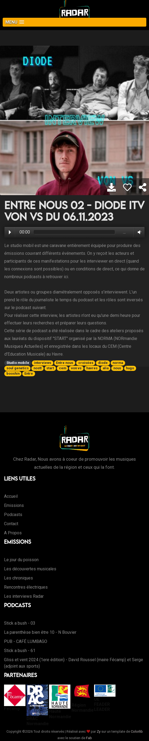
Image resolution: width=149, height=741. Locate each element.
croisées (85, 363)
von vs (76, 368)
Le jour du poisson (21, 559)
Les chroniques (18, 578)
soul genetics (17, 368)
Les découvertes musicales (30, 568)
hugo (130, 368)
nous (117, 368)
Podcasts (13, 514)
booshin (13, 373)
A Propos (13, 532)
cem (62, 368)
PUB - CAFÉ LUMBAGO (25, 641)
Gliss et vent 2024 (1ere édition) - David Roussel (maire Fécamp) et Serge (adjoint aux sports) (73, 663)
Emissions (14, 505)
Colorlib (137, 731)
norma (118, 363)
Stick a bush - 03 (19, 623)
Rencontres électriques (26, 587)
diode (103, 363)
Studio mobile (17, 363)
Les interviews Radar (24, 596)
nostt (37, 368)
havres (92, 368)
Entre (28, 373)
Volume (138, 232)
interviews (42, 363)
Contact (11, 523)
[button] (74, 22)
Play (10, 232)
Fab (89, 738)
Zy (98, 731)
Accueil (11, 496)
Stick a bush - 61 (19, 650)
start (50, 368)
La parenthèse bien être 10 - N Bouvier (40, 632)
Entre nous (64, 363)
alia (106, 368)
